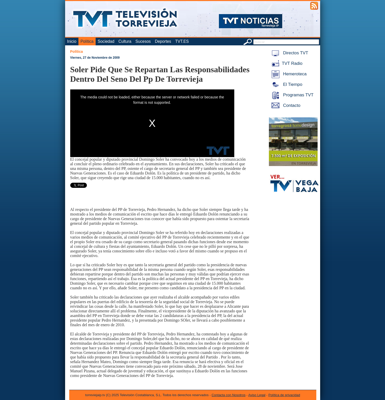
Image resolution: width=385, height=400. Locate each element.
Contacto (285, 105)
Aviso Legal (257, 395)
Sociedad (106, 41)
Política (87, 41)
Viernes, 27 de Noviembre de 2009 (95, 57)
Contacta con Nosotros (228, 395)
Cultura (124, 41)
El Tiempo (286, 84)
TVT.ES (182, 41)
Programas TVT (292, 95)
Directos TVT (289, 52)
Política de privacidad (284, 395)
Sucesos (143, 41)
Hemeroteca (288, 73)
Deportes (163, 41)
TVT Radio (286, 63)
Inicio (71, 41)
